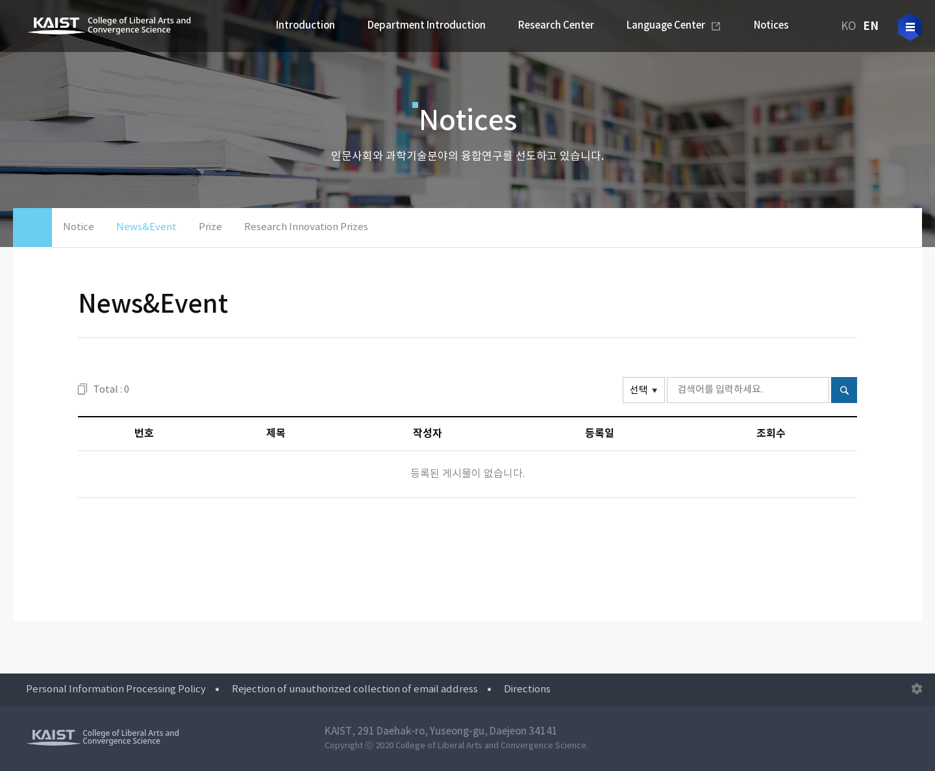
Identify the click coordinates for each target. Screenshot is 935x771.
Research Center (556, 25)
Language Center (666, 25)
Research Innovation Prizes (306, 227)
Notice (78, 227)
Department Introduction (427, 25)
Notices (771, 25)
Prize (210, 227)
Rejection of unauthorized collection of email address (355, 689)
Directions (527, 689)
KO (848, 26)
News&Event (146, 227)
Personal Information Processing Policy (116, 689)
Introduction (305, 25)
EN (871, 26)
